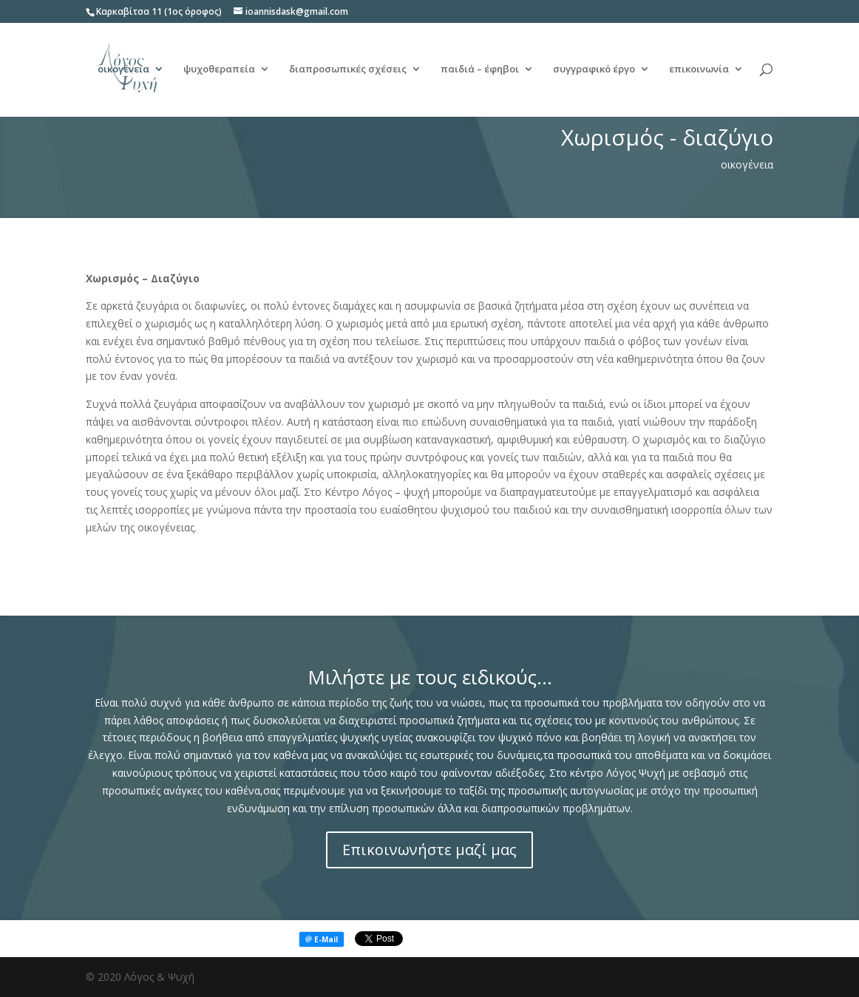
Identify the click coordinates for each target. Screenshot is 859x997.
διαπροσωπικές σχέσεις (348, 71)
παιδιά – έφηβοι (480, 71)
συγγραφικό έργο (594, 71)
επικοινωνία (699, 71)
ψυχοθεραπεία (219, 71)
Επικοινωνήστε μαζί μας (429, 850)
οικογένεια (123, 71)
